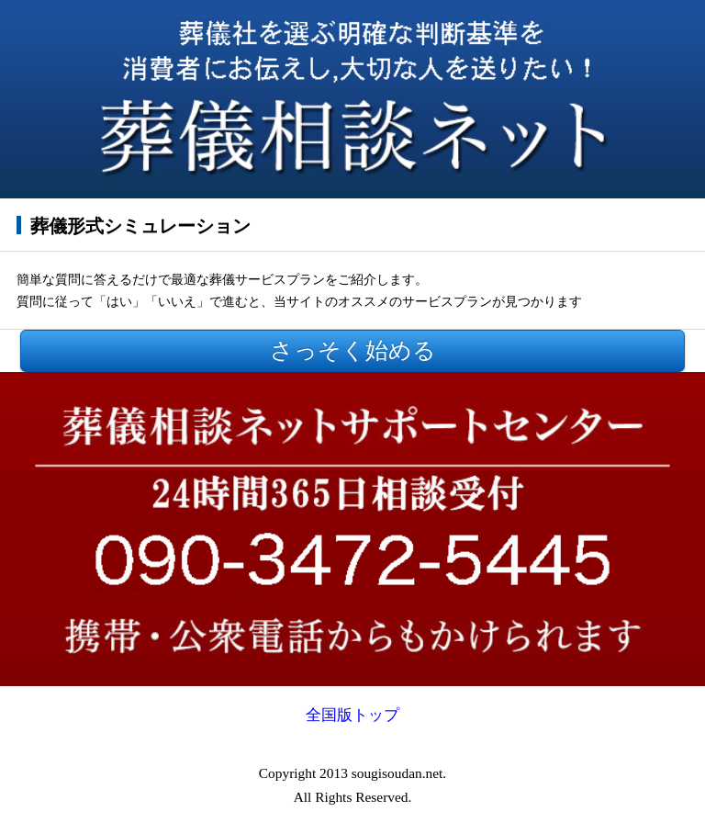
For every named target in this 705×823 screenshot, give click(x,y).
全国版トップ (352, 715)
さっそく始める (353, 350)
